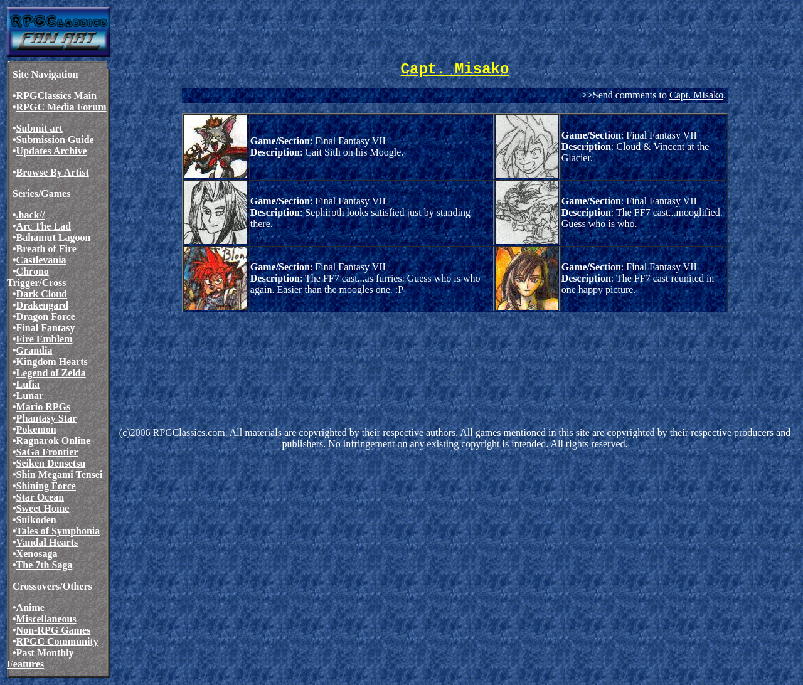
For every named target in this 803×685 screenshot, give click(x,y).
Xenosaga (37, 553)
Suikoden (36, 519)
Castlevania (41, 260)
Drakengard (42, 305)
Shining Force (46, 486)
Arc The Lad (43, 226)
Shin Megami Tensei (59, 474)
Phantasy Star (46, 418)
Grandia (34, 350)
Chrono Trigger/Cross (36, 277)
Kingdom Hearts (52, 361)
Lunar (30, 395)
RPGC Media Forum (61, 107)
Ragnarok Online (53, 440)
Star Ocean (40, 497)
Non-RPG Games (53, 630)
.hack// (30, 215)
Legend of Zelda (51, 373)
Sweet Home (43, 508)
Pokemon (36, 429)
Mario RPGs (43, 406)
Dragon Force (45, 316)
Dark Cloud (41, 294)
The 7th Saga (44, 565)
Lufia (28, 384)
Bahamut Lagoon (53, 237)
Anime (30, 607)
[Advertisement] (343, 352)
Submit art (39, 128)
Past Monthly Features (40, 658)
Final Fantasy (45, 327)
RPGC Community (57, 641)
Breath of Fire (46, 248)
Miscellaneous (46, 618)
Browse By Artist (52, 172)
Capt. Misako (696, 95)
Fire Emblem (44, 339)
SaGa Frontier (47, 452)
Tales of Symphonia (58, 531)
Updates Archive (51, 151)
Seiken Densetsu (51, 463)
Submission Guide (55, 139)
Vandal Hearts (47, 542)
